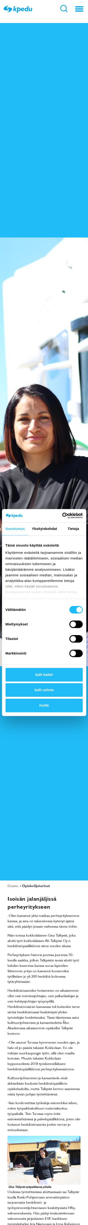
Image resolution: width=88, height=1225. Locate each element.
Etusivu (13, 885)
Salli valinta (44, 690)
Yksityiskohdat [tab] (44, 529)
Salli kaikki (44, 675)
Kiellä (44, 705)
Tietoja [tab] (73, 529)
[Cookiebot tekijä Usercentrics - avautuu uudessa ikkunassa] (63, 516)
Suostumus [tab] (15, 529)
